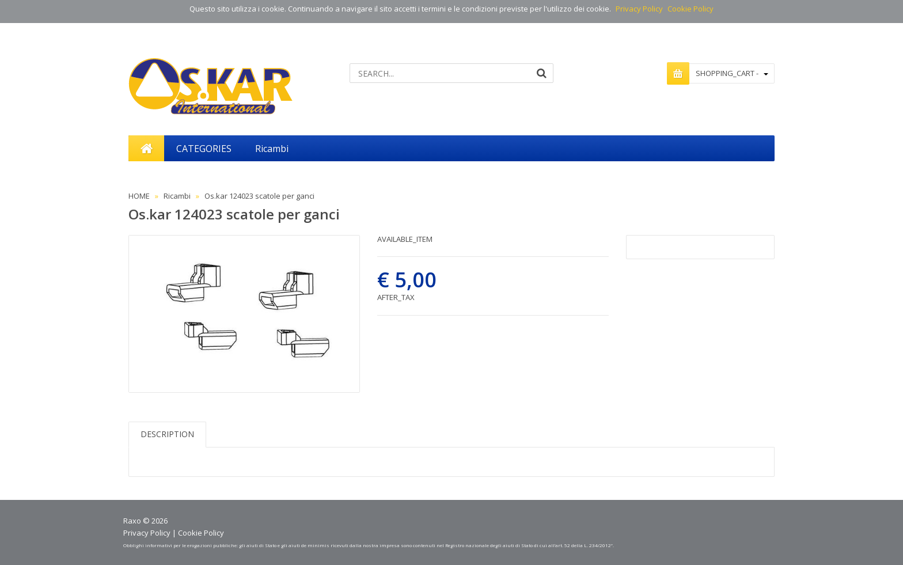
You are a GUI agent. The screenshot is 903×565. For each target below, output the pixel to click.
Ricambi (177, 196)
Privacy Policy (639, 8)
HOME (139, 196)
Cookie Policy (690, 8)
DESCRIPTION (167, 434)
